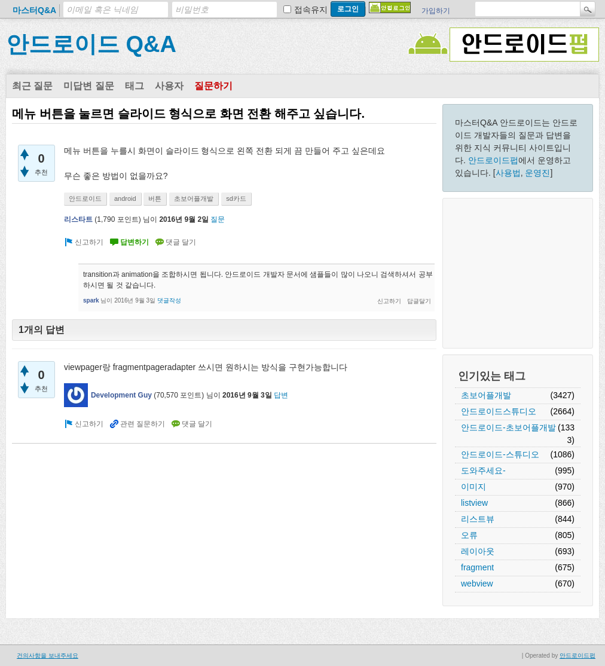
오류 (469, 535)
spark (91, 300)
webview (477, 583)
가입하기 (435, 11)
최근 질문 (32, 86)
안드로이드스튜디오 (498, 411)
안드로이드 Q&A (91, 44)
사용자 (169, 86)
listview (474, 503)
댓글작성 (169, 300)
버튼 (154, 198)
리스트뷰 (477, 519)
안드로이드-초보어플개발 (508, 427)
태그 (134, 86)
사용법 (508, 173)
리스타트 (78, 219)
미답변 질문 (88, 86)
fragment (477, 567)
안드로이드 (85, 198)
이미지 (473, 486)
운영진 (537, 173)
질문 (217, 219)
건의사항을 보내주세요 (47, 655)
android (125, 198)
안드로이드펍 (493, 160)
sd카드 (236, 198)
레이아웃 (477, 551)
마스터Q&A (34, 10)
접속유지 (311, 9)
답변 (281, 395)
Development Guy (121, 395)
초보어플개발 (486, 395)
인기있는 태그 (491, 376)
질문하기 (213, 86)
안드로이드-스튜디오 (500, 454)
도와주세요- (483, 470)
